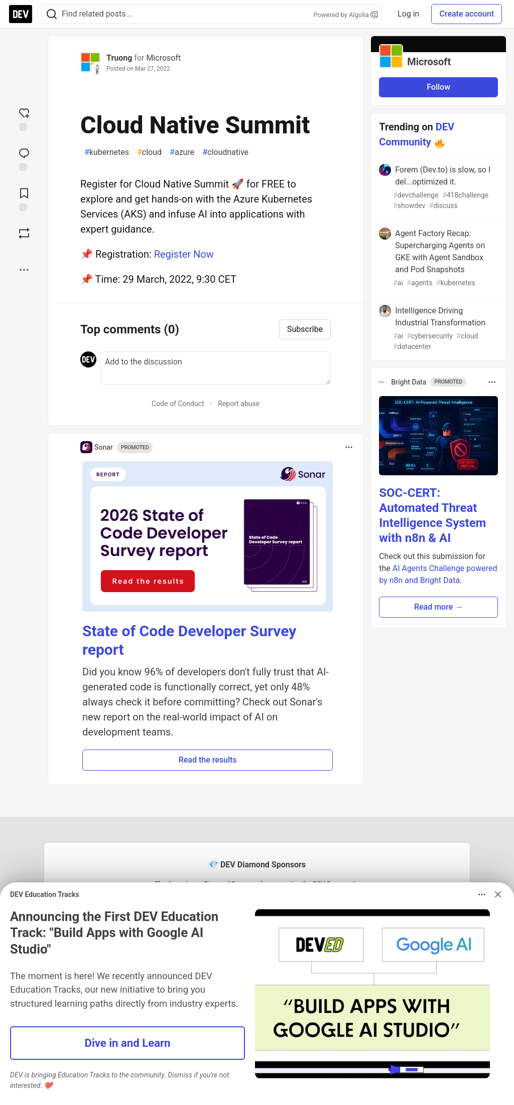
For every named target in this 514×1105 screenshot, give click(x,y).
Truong (119, 58)
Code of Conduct (178, 404)
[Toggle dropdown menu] (349, 447)
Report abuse (239, 404)
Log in (408, 14)
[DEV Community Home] (20, 14)
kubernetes (106, 152)
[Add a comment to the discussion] (215, 368)
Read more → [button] (438, 607)
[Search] (52, 14)
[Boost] (24, 233)
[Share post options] (24, 270)
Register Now (184, 254)
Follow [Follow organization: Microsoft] (438, 87)
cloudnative (225, 152)
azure (182, 152)
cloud (149, 152)
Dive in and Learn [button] (128, 1042)
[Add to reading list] (24, 198)
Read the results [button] (208, 760)
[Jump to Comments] (24, 158)
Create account (466, 14)
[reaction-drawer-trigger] (24, 118)
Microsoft (163, 58)
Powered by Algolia (346, 15)
